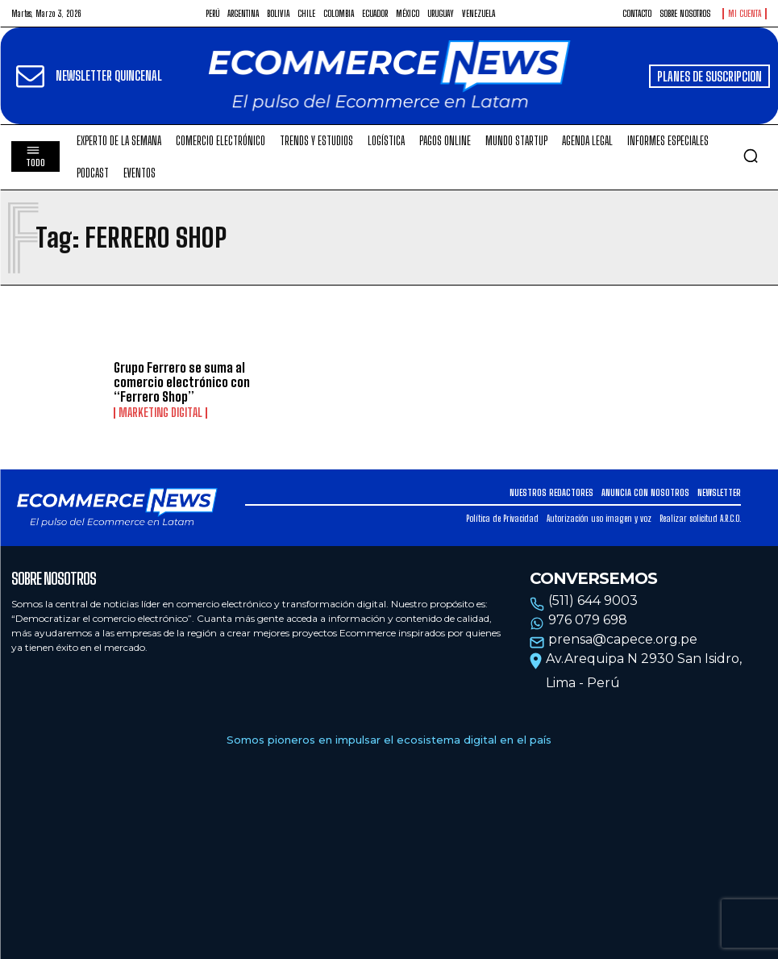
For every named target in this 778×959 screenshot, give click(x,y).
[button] (750, 156)
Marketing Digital (160, 413)
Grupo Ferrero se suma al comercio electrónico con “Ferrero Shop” (182, 381)
